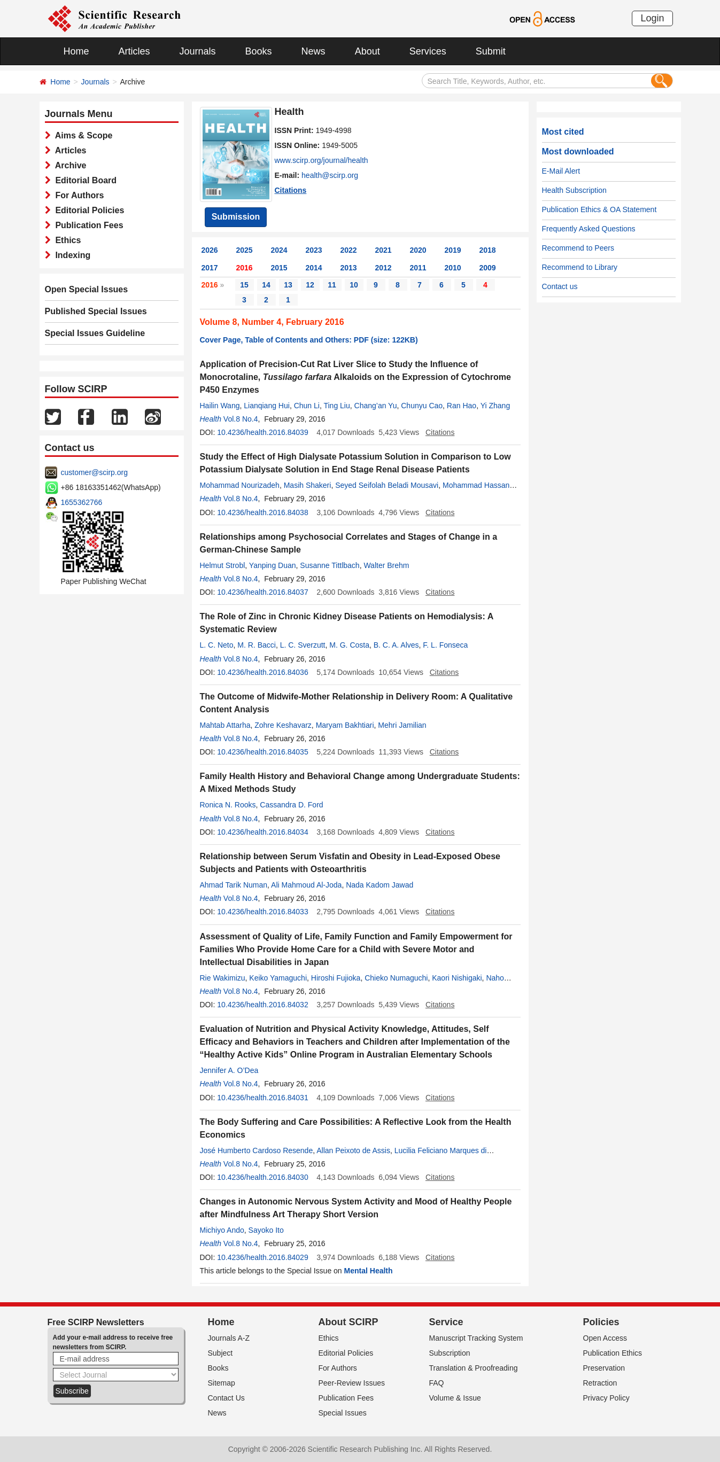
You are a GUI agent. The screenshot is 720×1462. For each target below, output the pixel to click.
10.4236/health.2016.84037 (262, 592)
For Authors (77, 195)
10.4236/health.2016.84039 (262, 432)
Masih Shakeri (307, 485)
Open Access (605, 1338)
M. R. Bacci (256, 645)
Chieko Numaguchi (396, 978)
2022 (348, 250)
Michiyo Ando (222, 1230)
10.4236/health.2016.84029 (262, 1257)
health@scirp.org (329, 175)
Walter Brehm (386, 565)
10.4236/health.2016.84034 (262, 832)
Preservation (604, 1368)
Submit (491, 51)
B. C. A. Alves (396, 645)
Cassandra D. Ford (291, 804)
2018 (487, 250)
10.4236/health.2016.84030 (262, 1177)
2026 (210, 250)
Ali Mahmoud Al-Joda (306, 885)
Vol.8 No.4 (240, 419)
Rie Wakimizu (222, 978)
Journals (198, 51)
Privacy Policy (606, 1398)
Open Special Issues (86, 289)
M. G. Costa (349, 645)
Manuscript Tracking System (476, 1338)
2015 (279, 267)
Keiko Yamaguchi (278, 978)
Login (652, 18)
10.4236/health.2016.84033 (262, 911)
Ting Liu (336, 405)
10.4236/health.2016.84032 (262, 1004)
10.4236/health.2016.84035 (262, 752)
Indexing (71, 255)
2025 (244, 250)
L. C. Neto (217, 645)
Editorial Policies (88, 210)
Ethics (66, 240)
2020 (418, 250)
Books (258, 51)
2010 (453, 267)
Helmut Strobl (222, 565)
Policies (601, 1322)
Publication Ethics (612, 1353)
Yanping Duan (272, 565)
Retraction (600, 1383)
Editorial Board (84, 180)
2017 (210, 267)
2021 (383, 250)
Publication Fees (87, 225)
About (367, 51)
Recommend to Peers (578, 248)
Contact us (560, 286)
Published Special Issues (96, 311)
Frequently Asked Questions (589, 228)
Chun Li (307, 405)
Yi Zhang (495, 405)
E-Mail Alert (561, 171)
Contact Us (226, 1398)
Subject (220, 1353)
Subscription (449, 1353)
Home (76, 51)
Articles (134, 51)
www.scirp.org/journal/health (321, 160)
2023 (314, 250)
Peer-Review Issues (352, 1383)
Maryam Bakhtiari (345, 725)
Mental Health (368, 1270)
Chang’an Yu (375, 405)
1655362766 (82, 502)
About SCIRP (348, 1322)
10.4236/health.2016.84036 (262, 672)
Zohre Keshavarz (283, 725)
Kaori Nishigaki (457, 978)
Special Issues (343, 1413)
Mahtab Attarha (225, 725)
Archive (69, 165)
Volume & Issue (455, 1398)
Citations (291, 190)
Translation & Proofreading (473, 1368)
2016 (244, 267)
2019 (453, 250)
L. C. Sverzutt (303, 645)
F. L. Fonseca (445, 645)
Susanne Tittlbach (329, 565)
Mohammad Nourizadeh (240, 485)
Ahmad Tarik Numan (234, 885)
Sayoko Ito (266, 1230)
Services (427, 51)
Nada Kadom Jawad (379, 885)
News (313, 51)
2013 (348, 267)
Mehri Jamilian (402, 725)
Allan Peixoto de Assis (353, 1150)
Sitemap (221, 1383)
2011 (418, 267)
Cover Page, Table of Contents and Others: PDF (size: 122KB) (309, 340)
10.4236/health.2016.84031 (262, 1097)
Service (446, 1322)
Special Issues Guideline (95, 333)
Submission (236, 216)
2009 (487, 267)
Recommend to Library (580, 267)
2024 (279, 250)
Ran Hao (461, 405)
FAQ (436, 1383)
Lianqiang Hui (267, 405)
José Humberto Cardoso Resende (256, 1150)
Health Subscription (574, 190)
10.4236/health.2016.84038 (262, 512)
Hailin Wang (220, 405)
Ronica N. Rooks (228, 804)
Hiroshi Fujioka (336, 978)
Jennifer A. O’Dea (229, 1070)
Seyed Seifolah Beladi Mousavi (386, 485)
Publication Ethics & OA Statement (599, 209)
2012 (383, 267)
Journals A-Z (229, 1338)
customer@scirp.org (94, 472)
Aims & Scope (82, 135)
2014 (314, 267)
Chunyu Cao (422, 405)
